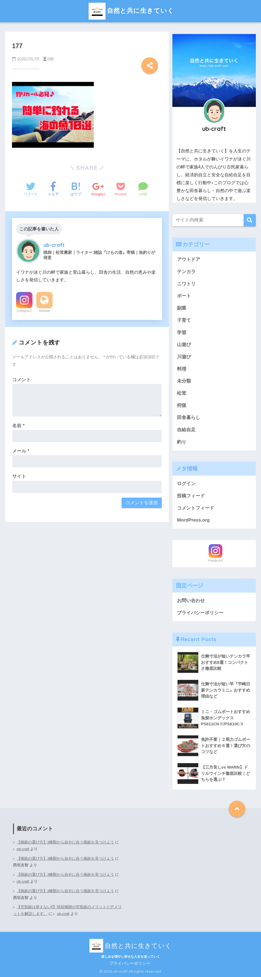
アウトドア (188, 259)
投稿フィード (191, 495)
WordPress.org (193, 520)
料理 (181, 369)
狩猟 (181, 405)
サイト (19, 476)
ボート (184, 295)
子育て (184, 320)
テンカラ (186, 271)
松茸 (181, 393)
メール (20, 451)
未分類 (184, 381)
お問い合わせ (191, 600)
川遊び (184, 356)
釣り (181, 442)
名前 (18, 425)
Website (44, 311)
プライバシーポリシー (200, 612)
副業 (181, 308)
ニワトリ (186, 283)
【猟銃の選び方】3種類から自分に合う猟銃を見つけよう (65, 842)
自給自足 (186, 429)
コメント (21, 379)
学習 (181, 332)
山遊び (184, 344)
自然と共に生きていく (130, 10)
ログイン (186, 483)
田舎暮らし (188, 417)
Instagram (24, 311)
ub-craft (23, 849)
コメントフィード (195, 508)
